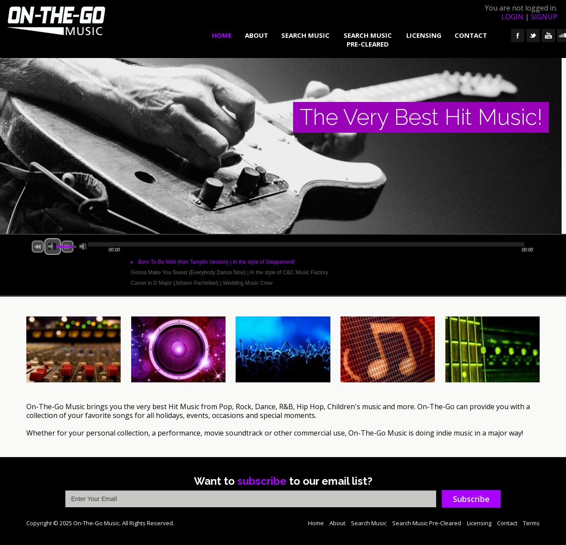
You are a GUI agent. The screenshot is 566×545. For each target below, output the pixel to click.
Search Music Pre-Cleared (368, 39)
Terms (531, 523)
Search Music (305, 35)
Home (222, 35)
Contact (471, 35)
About (256, 35)
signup (544, 17)
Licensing (423, 35)
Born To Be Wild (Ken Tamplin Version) (216, 262)
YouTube (548, 35)
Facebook (517, 35)
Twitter (533, 35)
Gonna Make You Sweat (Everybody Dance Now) (229, 272)
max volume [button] (82, 246)
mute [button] (52, 246)
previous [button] (38, 246)
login (512, 17)
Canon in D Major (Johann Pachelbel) (201, 283)
